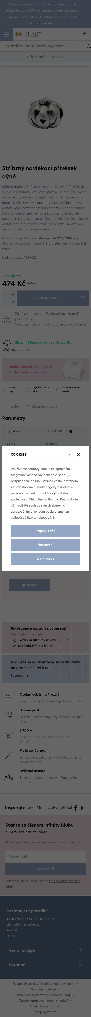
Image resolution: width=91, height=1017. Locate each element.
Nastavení (45, 545)
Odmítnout (45, 559)
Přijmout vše (45, 531)
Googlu (52, 493)
